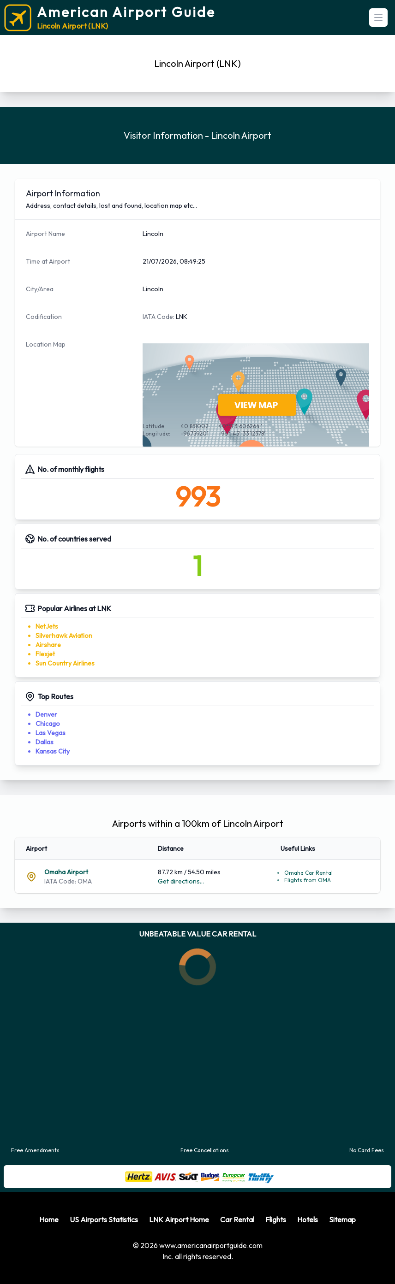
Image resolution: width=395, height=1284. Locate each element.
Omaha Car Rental (308, 872)
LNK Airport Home (179, 1219)
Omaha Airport (66, 872)
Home (49, 1219)
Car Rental (237, 1219)
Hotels (307, 1219)
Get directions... (181, 881)
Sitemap (342, 1219)
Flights (275, 1219)
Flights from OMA (307, 880)
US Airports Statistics (104, 1219)
